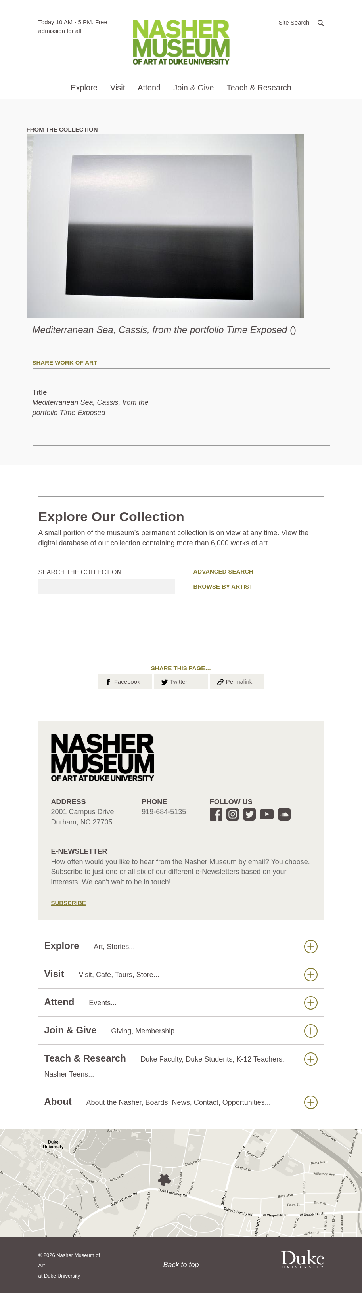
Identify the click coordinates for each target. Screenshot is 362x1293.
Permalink (234, 681)
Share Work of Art (65, 362)
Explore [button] (84, 87)
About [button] (181, 1101)
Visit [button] (117, 87)
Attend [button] (149, 87)
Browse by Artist (223, 586)
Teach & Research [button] (258, 87)
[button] (301, 22)
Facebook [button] (122, 681)
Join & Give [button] (193, 87)
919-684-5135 (164, 812)
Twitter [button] (174, 681)
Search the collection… (83, 572)
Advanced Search (223, 571)
